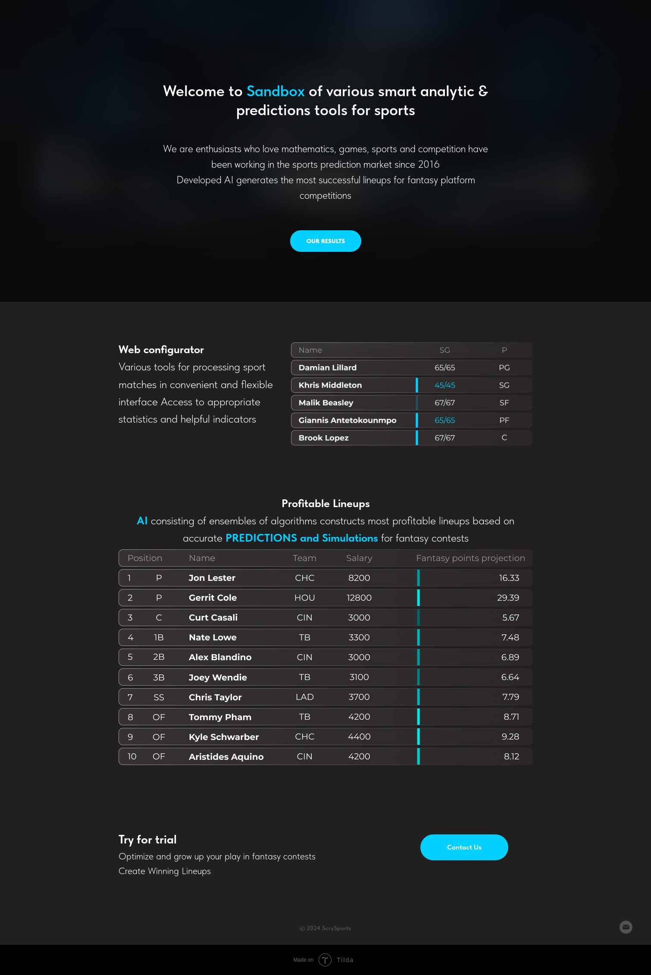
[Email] (626, 931)
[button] (464, 847)
